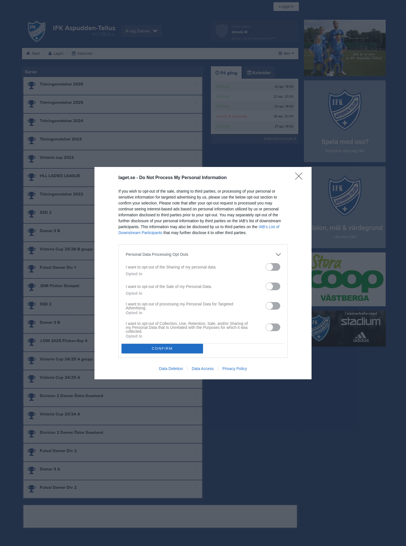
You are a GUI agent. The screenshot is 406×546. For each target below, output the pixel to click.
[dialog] (203, 273)
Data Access (203, 368)
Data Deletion (171, 368)
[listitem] (203, 254)
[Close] (300, 178)
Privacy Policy (234, 368)
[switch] (273, 267)
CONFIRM (162, 348)
